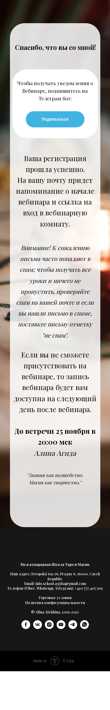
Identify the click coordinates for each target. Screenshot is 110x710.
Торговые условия (55, 597)
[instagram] (49, 627)
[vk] (37, 627)
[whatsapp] (84, 627)
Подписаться (55, 119)
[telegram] (72, 627)
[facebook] (25, 627)
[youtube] (61, 627)
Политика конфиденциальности (55, 602)
